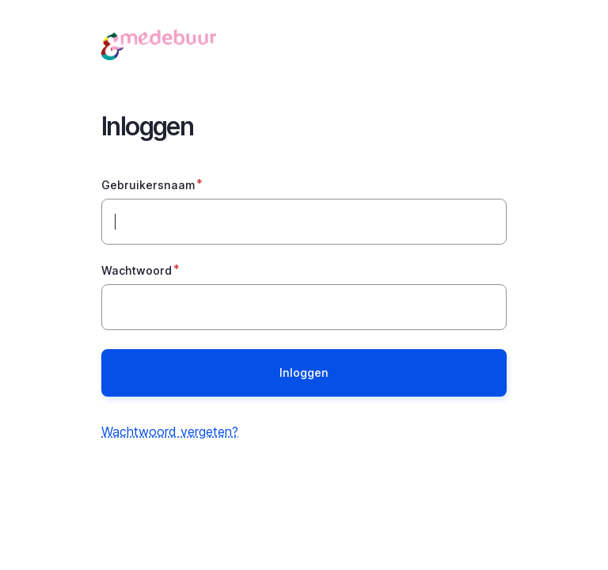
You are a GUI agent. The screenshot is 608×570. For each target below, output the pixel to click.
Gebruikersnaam (148, 185)
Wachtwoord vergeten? (169, 431)
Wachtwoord (136, 270)
